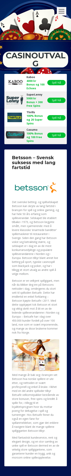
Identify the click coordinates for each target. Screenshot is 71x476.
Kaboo (31, 77)
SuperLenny (34, 94)
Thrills (31, 112)
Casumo (32, 129)
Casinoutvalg (36, 59)
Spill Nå (56, 82)
